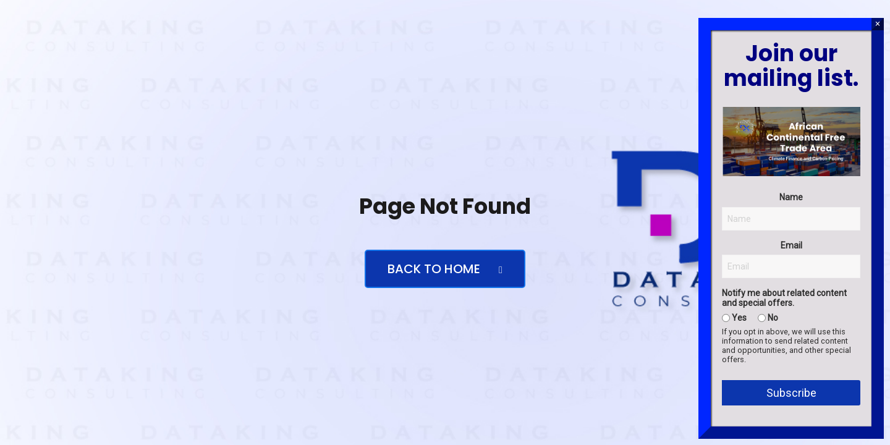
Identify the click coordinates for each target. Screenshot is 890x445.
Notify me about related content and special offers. (784, 298)
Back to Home (445, 269)
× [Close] (877, 24)
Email (791, 245)
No (768, 318)
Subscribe (791, 392)
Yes (734, 318)
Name (791, 197)
